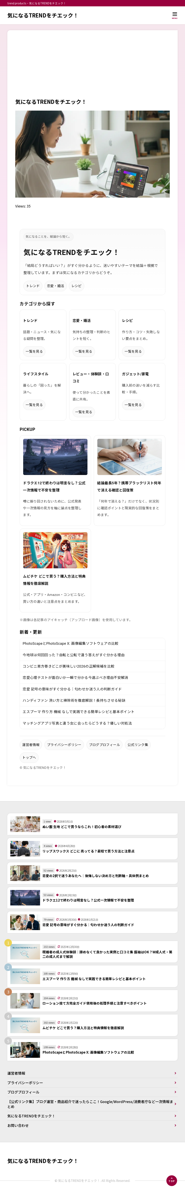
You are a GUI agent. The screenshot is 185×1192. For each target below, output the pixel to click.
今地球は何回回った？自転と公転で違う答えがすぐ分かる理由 (74, 655)
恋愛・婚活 (55, 286)
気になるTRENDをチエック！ (43, 15)
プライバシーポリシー (64, 745)
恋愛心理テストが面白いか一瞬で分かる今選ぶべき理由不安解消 (75, 678)
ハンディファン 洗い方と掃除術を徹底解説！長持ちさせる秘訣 (74, 701)
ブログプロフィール (104, 745)
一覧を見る (34, 351)
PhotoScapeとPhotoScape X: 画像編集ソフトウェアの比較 (71, 644)
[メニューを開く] (175, 15)
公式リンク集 (137, 745)
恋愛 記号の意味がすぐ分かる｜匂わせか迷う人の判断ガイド (72, 689)
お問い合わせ (18, 1125)
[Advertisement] (92, 68)
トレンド (33, 286)
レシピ (76, 286)
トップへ (29, 758)
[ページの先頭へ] (171, 1180)
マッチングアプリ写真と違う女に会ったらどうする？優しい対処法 (77, 723)
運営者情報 (30, 745)
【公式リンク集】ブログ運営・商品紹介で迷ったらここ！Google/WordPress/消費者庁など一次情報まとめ (88, 1104)
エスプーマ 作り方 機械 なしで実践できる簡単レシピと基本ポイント (78, 712)
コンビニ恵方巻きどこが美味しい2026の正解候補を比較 (68, 666)
